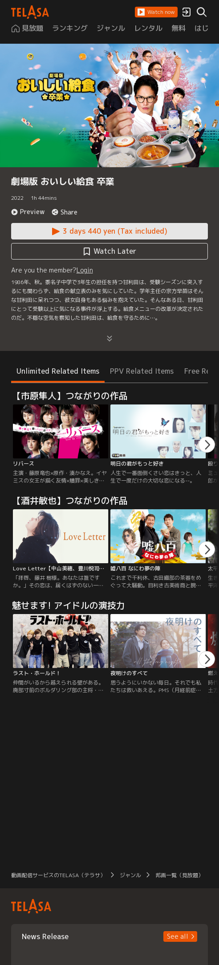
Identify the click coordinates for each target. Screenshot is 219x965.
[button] (156, 12)
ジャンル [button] (130, 875)
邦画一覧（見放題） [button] (179, 875)
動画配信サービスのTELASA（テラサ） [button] (58, 875)
